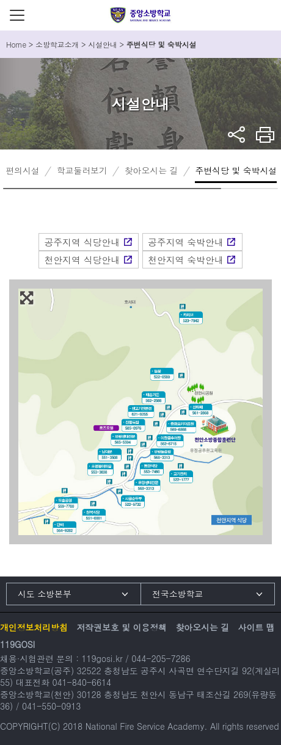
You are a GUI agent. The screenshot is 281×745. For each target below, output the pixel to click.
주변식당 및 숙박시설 (236, 170)
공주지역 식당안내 (82, 242)
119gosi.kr (101, 658)
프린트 (265, 134)
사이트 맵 (256, 627)
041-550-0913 (51, 706)
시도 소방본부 (44, 594)
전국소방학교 (177, 594)
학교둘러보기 (82, 170)
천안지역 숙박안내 (186, 259)
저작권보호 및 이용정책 (121, 627)
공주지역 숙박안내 (186, 242)
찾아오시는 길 (151, 170)
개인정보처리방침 (34, 627)
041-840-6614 (82, 682)
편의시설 (22, 170)
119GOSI (17, 644)
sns (236, 134)
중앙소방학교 (141, 15)
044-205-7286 (160, 658)
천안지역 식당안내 (82, 259)
